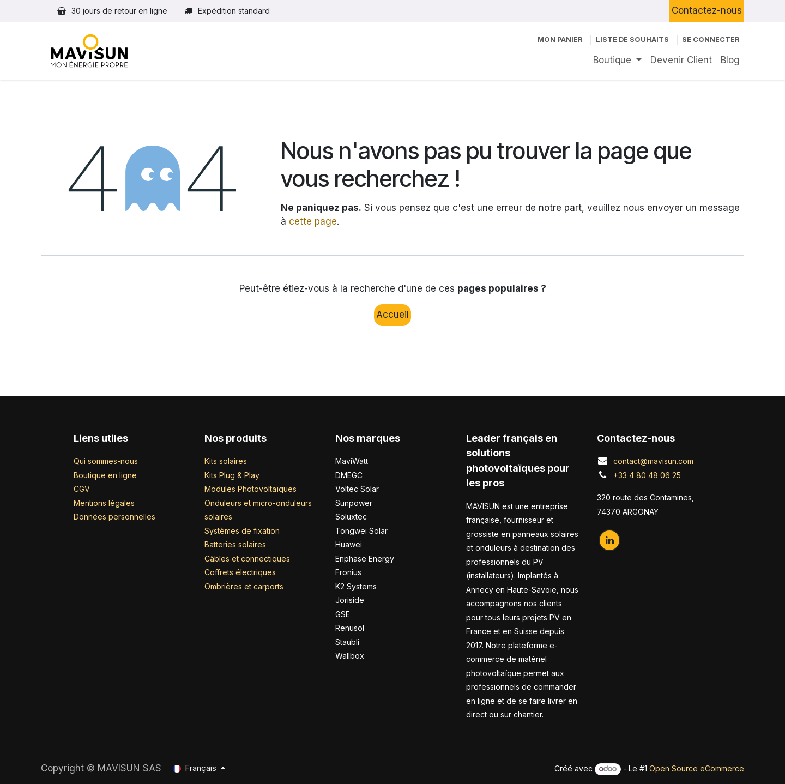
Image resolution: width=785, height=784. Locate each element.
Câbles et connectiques (247, 558)
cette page (313, 221)
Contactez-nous (707, 10)
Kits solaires (225, 461)
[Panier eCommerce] (560, 39)
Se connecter (711, 39)
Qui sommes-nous (106, 461)
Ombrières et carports (243, 586)
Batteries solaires (235, 544)
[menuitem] (617, 60)
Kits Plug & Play (231, 475)
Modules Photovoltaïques (250, 488)
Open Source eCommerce (696, 768)
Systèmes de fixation (242, 530)
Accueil (392, 314)
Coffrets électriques (240, 572)
